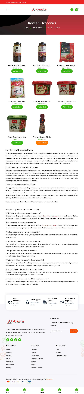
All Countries (38, 28)
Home (8, 350)
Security (33, 362)
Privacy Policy (35, 356)
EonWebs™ (49, 380)
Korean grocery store (49, 226)
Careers (8, 356)
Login (57, 350)
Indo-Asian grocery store (51, 217)
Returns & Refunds (37, 359)
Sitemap (8, 368)
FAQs (8, 359)
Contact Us (9, 362)
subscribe (74, 332)
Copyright (34, 350)
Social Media (10, 365)
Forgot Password (61, 356)
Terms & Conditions (37, 368)
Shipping (33, 365)
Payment (34, 353)
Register (58, 353)
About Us (9, 353)
